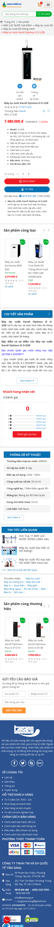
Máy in (7, 585)
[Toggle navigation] (48, 5)
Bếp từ (7, 592)
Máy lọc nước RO (44, 25)
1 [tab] (16, 301)
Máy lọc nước (33, 578)
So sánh (9, 286)
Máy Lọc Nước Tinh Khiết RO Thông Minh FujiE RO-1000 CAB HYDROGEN (38, 269)
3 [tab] (24, 301)
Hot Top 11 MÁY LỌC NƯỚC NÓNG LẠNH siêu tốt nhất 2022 (34, 539)
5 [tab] (33, 301)
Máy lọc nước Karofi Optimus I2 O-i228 (24, 32)
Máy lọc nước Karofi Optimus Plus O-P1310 (13, 644)
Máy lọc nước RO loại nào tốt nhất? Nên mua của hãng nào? (34, 562)
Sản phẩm (23, 21)
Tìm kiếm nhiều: (12, 578)
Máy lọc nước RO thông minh (19, 28)
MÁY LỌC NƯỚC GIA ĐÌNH (17, 25)
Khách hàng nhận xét (19, 392)
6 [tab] (37, 301)
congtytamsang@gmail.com (31, 901)
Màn (43, 589)
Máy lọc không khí (13, 582)
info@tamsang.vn (24, 897)
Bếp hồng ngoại (12, 589)
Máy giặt (32, 585)
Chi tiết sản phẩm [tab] (18, 314)
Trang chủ (7, 21)
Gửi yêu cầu (14, 710)
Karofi (22, 111)
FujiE (30, 280)
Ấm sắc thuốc (31, 589)
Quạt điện (19, 585)
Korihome (10, 272)
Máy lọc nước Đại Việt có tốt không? (34, 549)
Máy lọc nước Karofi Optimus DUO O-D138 (37, 644)
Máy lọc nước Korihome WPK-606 (14, 265)
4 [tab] (29, 301)
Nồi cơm (18, 592)
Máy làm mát (33, 582)
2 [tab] (20, 301)
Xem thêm (13, 517)
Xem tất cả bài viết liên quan (22, 570)
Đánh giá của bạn (27, 434)
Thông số (25, 455)
